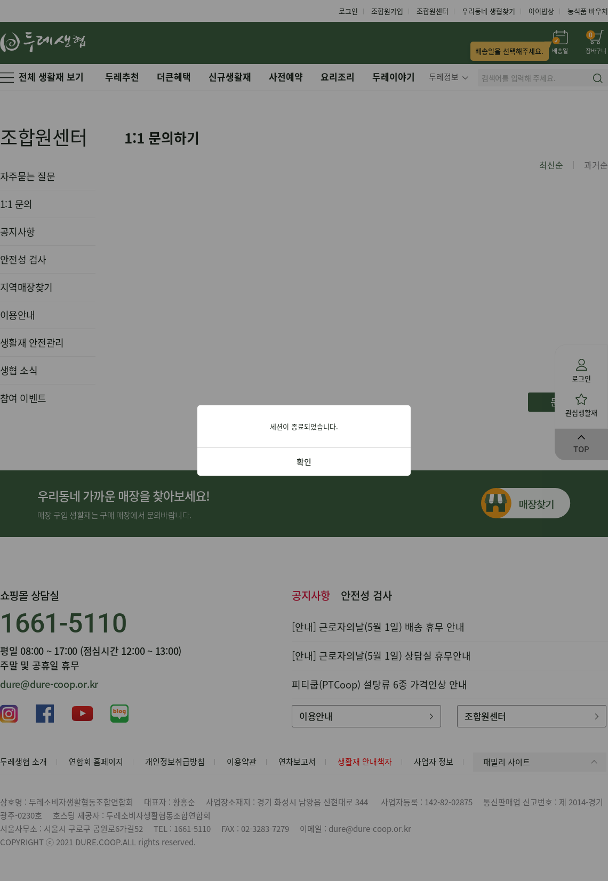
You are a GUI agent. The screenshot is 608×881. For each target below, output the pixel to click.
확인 (304, 462)
